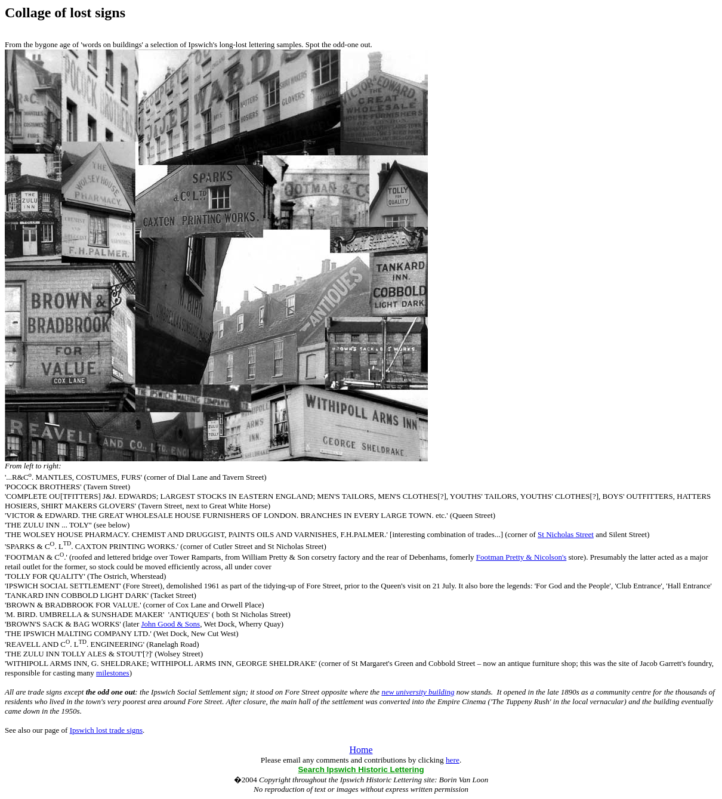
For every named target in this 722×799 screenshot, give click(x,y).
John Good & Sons (170, 623)
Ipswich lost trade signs (106, 730)
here (452, 759)
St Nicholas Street (566, 534)
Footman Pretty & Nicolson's (521, 557)
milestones (112, 672)
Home (360, 750)
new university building (417, 691)
